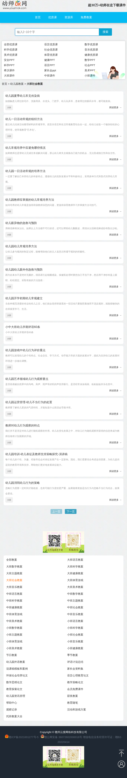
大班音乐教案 (14, 586)
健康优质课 (91, 54)
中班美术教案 (14, 620)
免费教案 (86, 17)
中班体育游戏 (14, 614)
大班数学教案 (14, 566)
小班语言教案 (75, 620)
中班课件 (49, 75)
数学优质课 (91, 44)
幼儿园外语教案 (15, 661)
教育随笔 (72, 702)
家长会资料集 (75, 668)
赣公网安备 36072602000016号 (61, 737)
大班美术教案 (75, 586)
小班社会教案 (75, 634)
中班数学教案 (75, 593)
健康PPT (49, 59)
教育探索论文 (14, 689)
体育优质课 (51, 54)
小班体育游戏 (14, 641)
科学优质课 (10, 49)
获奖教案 (72, 695)
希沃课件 (9, 70)
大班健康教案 (75, 573)
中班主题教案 (75, 600)
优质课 (52, 17)
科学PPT (9, 65)
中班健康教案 (14, 607)
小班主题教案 (14, 634)
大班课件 (9, 75)
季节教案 (72, 655)
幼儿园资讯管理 (15, 695)
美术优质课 (10, 54)
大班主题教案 (14, 573)
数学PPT (90, 59)
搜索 (105, 31)
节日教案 (11, 655)
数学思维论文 (14, 682)
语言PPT (49, 65)
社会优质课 (51, 49)
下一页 (71, 511)
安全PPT (9, 59)
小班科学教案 (75, 627)
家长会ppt (50, 70)
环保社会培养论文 (17, 675)
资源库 (68, 17)
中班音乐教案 (75, 614)
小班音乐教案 (75, 641)
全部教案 (11, 559)
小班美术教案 (14, 648)
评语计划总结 (75, 661)
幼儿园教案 (17, 83)
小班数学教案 (14, 627)
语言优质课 (51, 44)
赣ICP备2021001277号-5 (24, 737)
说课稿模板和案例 (17, 668)
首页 (38, 17)
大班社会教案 (14, 580)
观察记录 (11, 709)
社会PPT (90, 65)
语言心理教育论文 (78, 675)
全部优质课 (10, 44)
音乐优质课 (91, 49)
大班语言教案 (75, 559)
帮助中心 (11, 702)
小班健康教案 (75, 648)
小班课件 (90, 75)
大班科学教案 (75, 566)
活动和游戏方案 (76, 709)
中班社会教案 (75, 607)
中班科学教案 (14, 600)
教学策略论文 (75, 682)
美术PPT (90, 70)
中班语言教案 (14, 593)
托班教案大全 (14, 716)
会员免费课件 (75, 689)
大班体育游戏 (75, 580)
